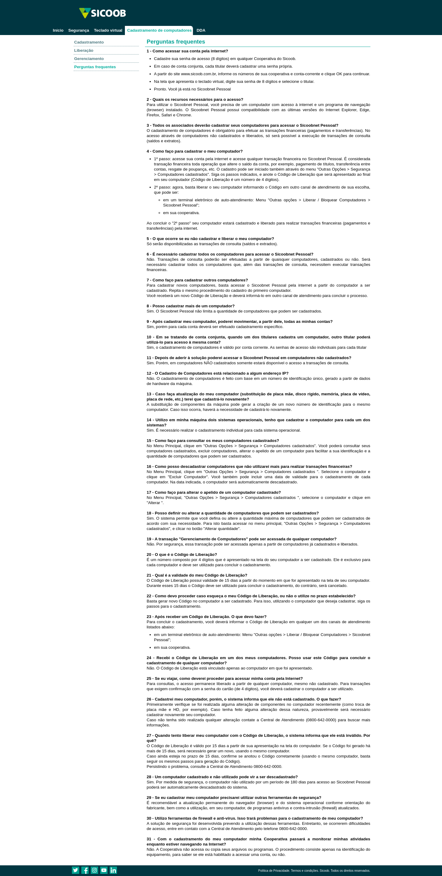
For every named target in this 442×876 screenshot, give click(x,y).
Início (58, 30)
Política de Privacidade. (274, 870)
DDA (200, 30)
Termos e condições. (305, 870)
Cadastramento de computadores (159, 30)
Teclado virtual (108, 30)
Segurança (78, 30)
